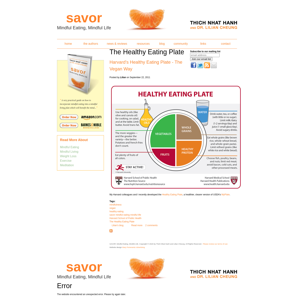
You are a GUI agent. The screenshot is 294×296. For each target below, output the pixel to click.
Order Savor (80, 117)
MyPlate (225, 194)
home (68, 43)
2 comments (151, 225)
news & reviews (117, 43)
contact (225, 43)
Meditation (67, 165)
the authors (90, 43)
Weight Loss (68, 156)
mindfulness (116, 204)
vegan (113, 208)
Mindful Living (69, 151)
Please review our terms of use (215, 244)
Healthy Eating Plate (172, 194)
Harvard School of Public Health (125, 218)
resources (143, 43)
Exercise (65, 160)
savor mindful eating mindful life (125, 215)
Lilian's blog (117, 225)
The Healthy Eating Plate (122, 221)
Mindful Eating (69, 147)
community (181, 43)
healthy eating (117, 211)
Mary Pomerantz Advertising (133, 247)
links (203, 43)
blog (162, 43)
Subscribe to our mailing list (205, 51)
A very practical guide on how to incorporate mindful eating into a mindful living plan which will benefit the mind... (78, 104)
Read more (136, 225)
